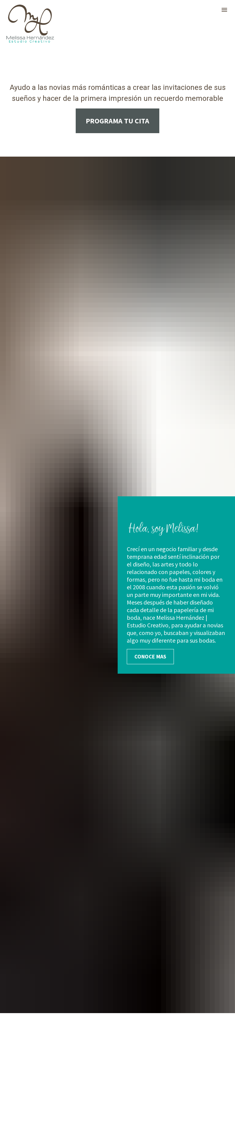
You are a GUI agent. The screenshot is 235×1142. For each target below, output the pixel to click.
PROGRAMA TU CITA (117, 121)
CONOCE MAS (150, 502)
